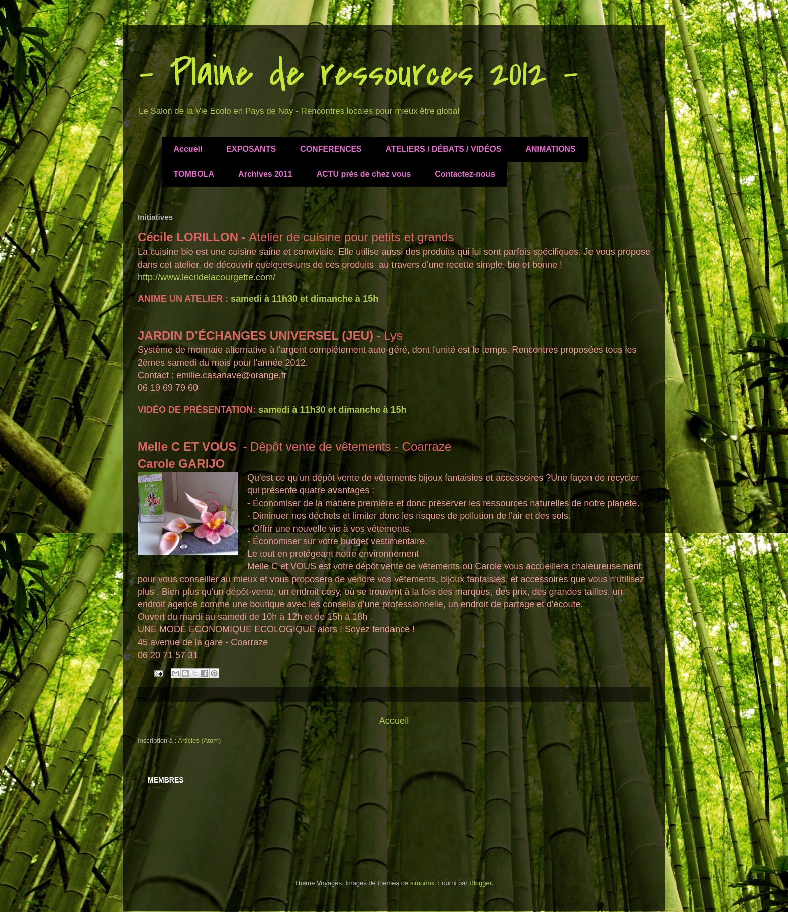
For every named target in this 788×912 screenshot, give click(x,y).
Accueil (188, 149)
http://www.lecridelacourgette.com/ (206, 277)
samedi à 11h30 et (271, 299)
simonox (422, 883)
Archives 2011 (265, 174)
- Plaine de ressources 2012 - (358, 73)
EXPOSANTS (251, 149)
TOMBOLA (194, 174)
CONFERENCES (331, 149)
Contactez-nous (465, 174)
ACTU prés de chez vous (364, 174)
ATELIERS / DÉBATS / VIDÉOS (444, 149)
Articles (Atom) (199, 740)
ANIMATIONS (550, 149)
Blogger (480, 883)
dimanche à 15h (346, 299)
